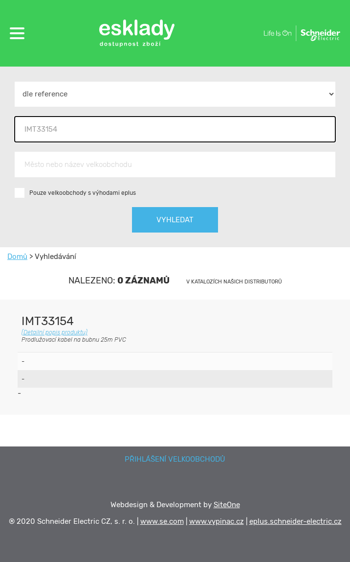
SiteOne (227, 504)
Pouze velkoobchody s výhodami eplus (82, 192)
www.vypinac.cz (216, 521)
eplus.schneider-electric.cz (295, 521)
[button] (17, 33)
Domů (17, 256)
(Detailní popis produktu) (55, 332)
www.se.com (162, 521)
